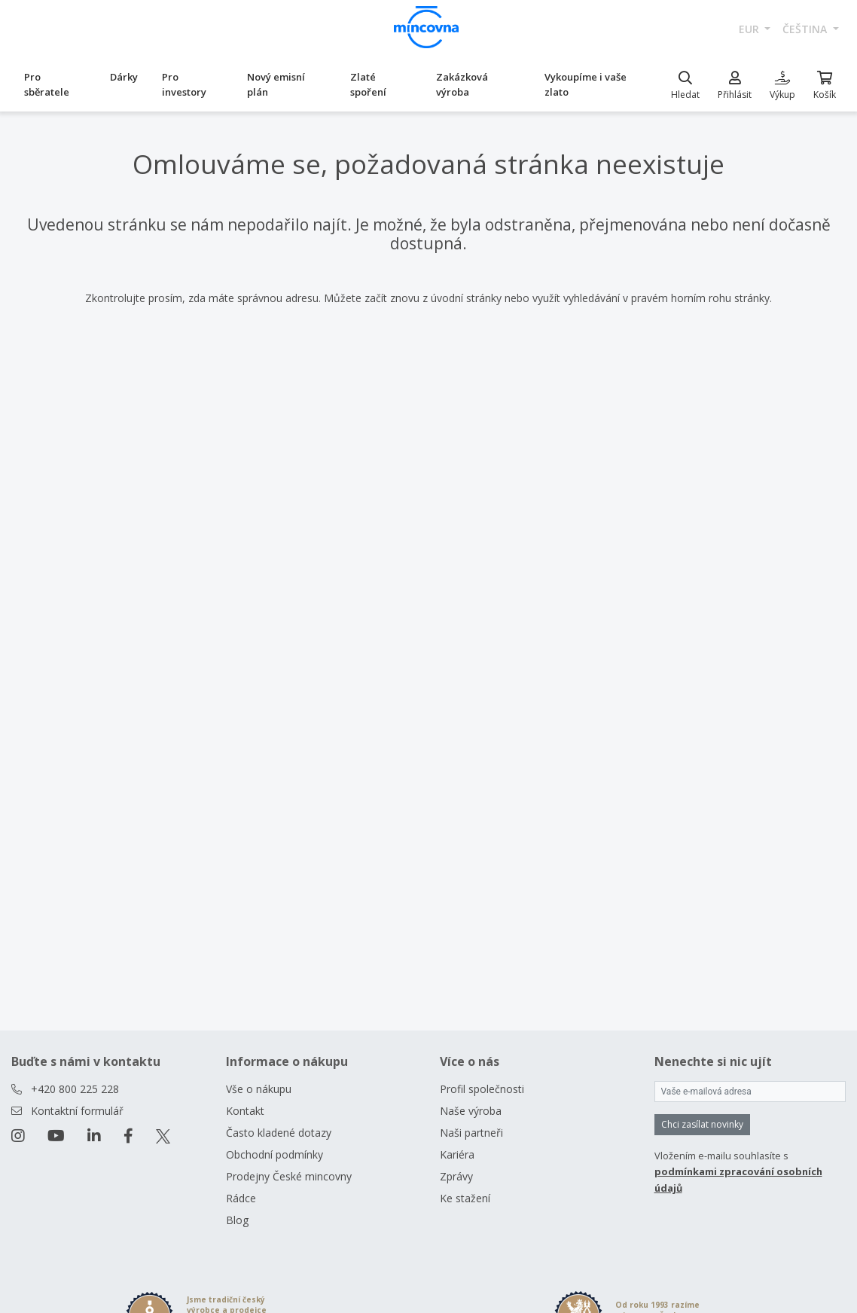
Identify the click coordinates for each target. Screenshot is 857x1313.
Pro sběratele (46, 84)
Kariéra (457, 1154)
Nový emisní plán (276, 84)
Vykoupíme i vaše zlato (585, 84)
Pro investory (184, 84)
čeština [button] (806, 29)
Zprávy (456, 1176)
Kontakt (245, 1111)
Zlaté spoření (368, 84)
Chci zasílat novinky (702, 1124)
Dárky (124, 77)
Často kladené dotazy (278, 1132)
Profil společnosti (482, 1089)
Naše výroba (471, 1111)
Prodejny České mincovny (289, 1176)
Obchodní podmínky (274, 1154)
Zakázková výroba (462, 84)
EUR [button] (750, 29)
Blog (237, 1220)
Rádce (241, 1198)
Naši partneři (471, 1132)
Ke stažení (465, 1198)
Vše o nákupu (258, 1089)
